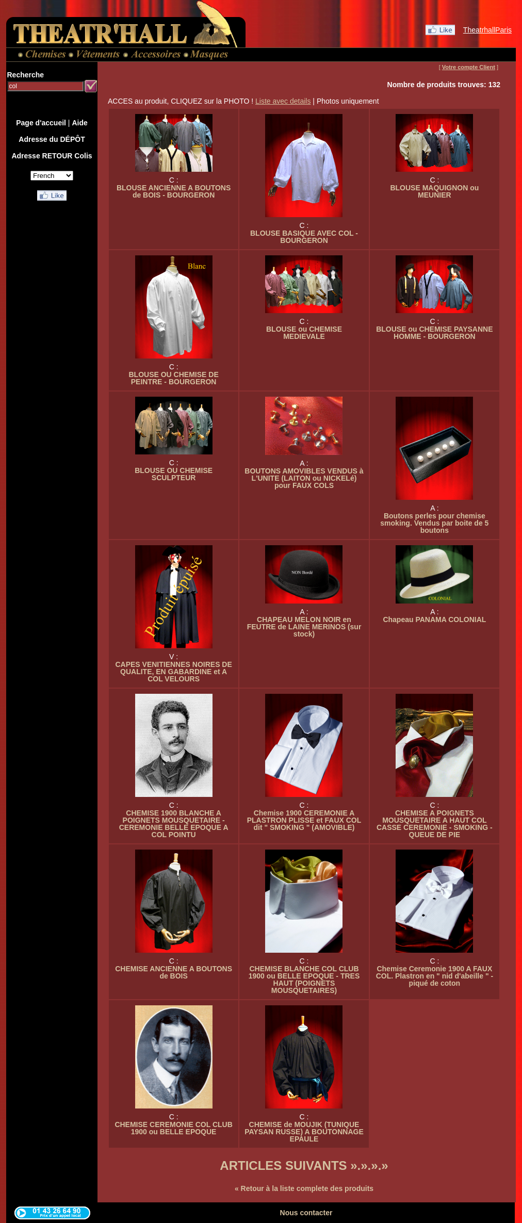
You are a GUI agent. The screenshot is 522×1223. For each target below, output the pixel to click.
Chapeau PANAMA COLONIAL (434, 619)
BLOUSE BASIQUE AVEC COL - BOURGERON (304, 237)
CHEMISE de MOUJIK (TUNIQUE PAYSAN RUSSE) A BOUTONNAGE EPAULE (304, 1132)
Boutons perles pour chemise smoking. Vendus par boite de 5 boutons (434, 523)
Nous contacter (306, 1213)
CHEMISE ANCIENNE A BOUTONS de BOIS (173, 972)
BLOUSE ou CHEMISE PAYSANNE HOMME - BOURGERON (434, 332)
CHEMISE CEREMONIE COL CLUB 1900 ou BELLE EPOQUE (173, 1128)
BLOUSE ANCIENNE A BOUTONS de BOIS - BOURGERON (174, 191)
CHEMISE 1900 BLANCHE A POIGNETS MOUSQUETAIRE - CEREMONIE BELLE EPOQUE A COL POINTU (174, 823)
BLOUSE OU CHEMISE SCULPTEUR (174, 474)
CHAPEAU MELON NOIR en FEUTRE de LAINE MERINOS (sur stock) (304, 627)
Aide (79, 123)
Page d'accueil (41, 123)
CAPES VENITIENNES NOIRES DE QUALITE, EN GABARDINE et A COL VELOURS (173, 671)
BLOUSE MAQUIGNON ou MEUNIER (434, 191)
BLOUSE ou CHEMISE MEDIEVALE (304, 332)
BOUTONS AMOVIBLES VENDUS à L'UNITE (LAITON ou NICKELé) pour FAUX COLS (303, 478)
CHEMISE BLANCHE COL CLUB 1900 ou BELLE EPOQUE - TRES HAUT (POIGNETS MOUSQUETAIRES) (304, 979)
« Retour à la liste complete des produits (304, 1188)
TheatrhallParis (487, 30)
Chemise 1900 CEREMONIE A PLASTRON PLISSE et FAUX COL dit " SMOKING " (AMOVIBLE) (304, 820)
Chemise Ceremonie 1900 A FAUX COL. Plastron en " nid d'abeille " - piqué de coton (434, 976)
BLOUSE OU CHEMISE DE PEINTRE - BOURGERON (173, 378)
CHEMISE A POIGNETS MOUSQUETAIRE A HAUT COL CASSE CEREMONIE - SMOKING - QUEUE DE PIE (435, 823)
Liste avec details (283, 101)
